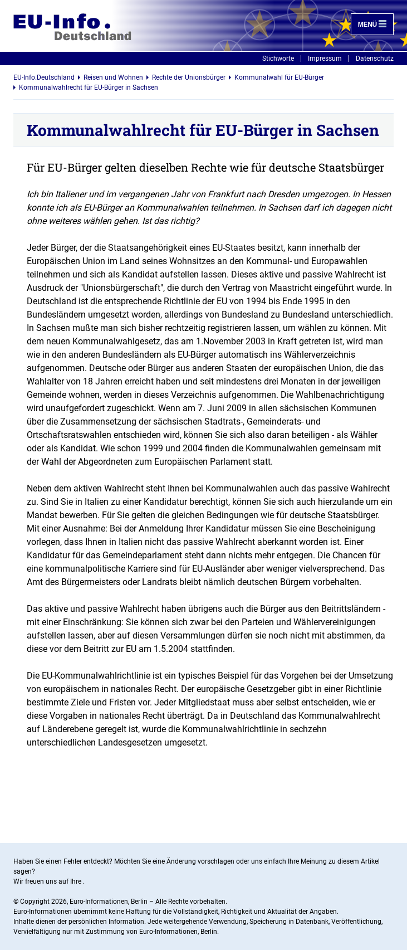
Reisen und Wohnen (113, 77)
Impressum (325, 58)
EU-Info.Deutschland (44, 77)
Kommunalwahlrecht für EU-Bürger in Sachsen (88, 87)
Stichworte (278, 58)
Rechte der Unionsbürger (188, 77)
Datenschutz (375, 58)
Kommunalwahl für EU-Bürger (279, 77)
